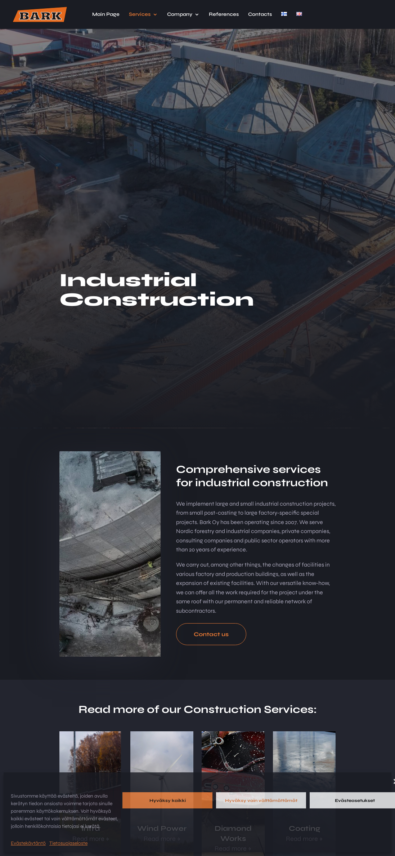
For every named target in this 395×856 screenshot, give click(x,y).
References (224, 14)
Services (140, 14)
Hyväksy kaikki (167, 800)
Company (179, 14)
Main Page (106, 14)
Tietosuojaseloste (68, 843)
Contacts (260, 14)
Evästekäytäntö (28, 843)
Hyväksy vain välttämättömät (261, 800)
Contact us (211, 634)
